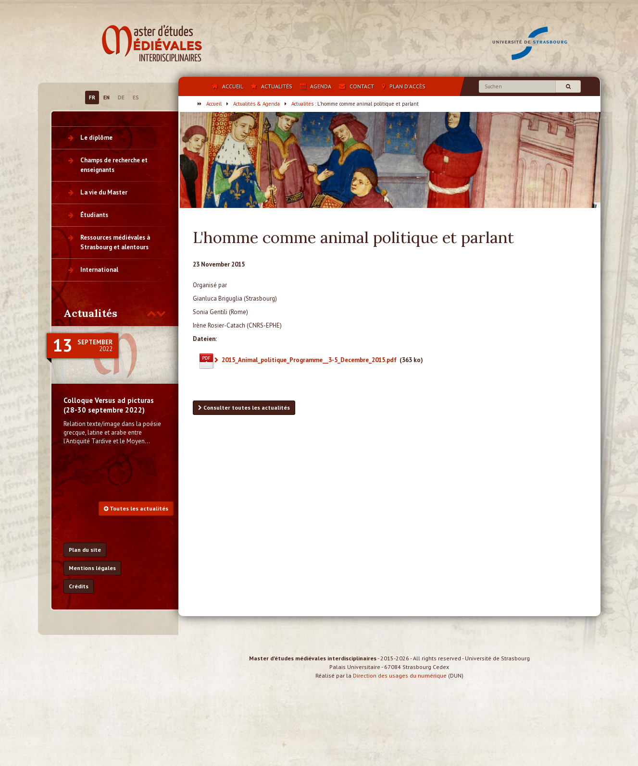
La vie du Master (103, 192)
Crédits (78, 586)
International (99, 270)
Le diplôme (96, 138)
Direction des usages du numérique (400, 684)
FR (92, 97)
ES (136, 97)
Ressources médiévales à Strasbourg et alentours (115, 242)
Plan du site (85, 549)
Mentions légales (92, 567)
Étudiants (94, 215)
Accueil (214, 103)
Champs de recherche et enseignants (114, 165)
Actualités (302, 103)
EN (106, 97)
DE (121, 97)
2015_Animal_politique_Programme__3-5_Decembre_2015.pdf (309, 360)
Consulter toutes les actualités (244, 407)
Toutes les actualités (136, 508)
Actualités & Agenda (256, 103)
